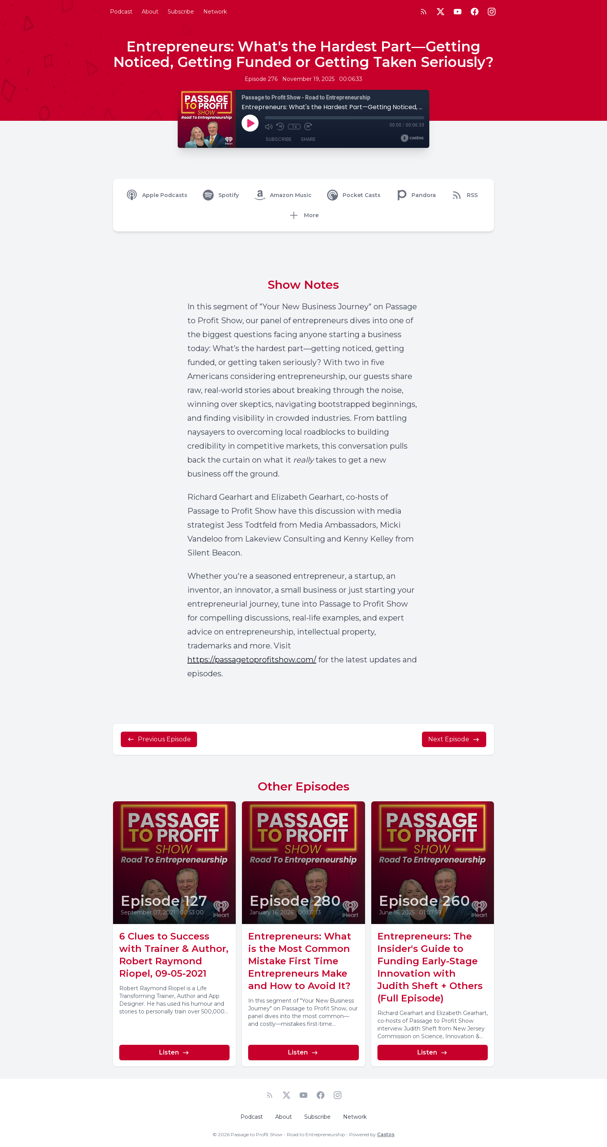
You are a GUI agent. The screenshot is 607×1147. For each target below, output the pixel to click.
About (150, 11)
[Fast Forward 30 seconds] (308, 126)
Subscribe (181, 11)
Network (215, 11)
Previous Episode (159, 739)
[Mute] (269, 126)
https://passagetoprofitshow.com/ (251, 659)
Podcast (121, 11)
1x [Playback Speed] (294, 126)
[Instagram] (492, 12)
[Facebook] (475, 12)
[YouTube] (458, 12)
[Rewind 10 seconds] (280, 126)
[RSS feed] (423, 12)
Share (308, 139)
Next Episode (454, 739)
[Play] (250, 123)
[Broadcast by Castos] (412, 138)
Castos (385, 1134)
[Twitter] (441, 12)
